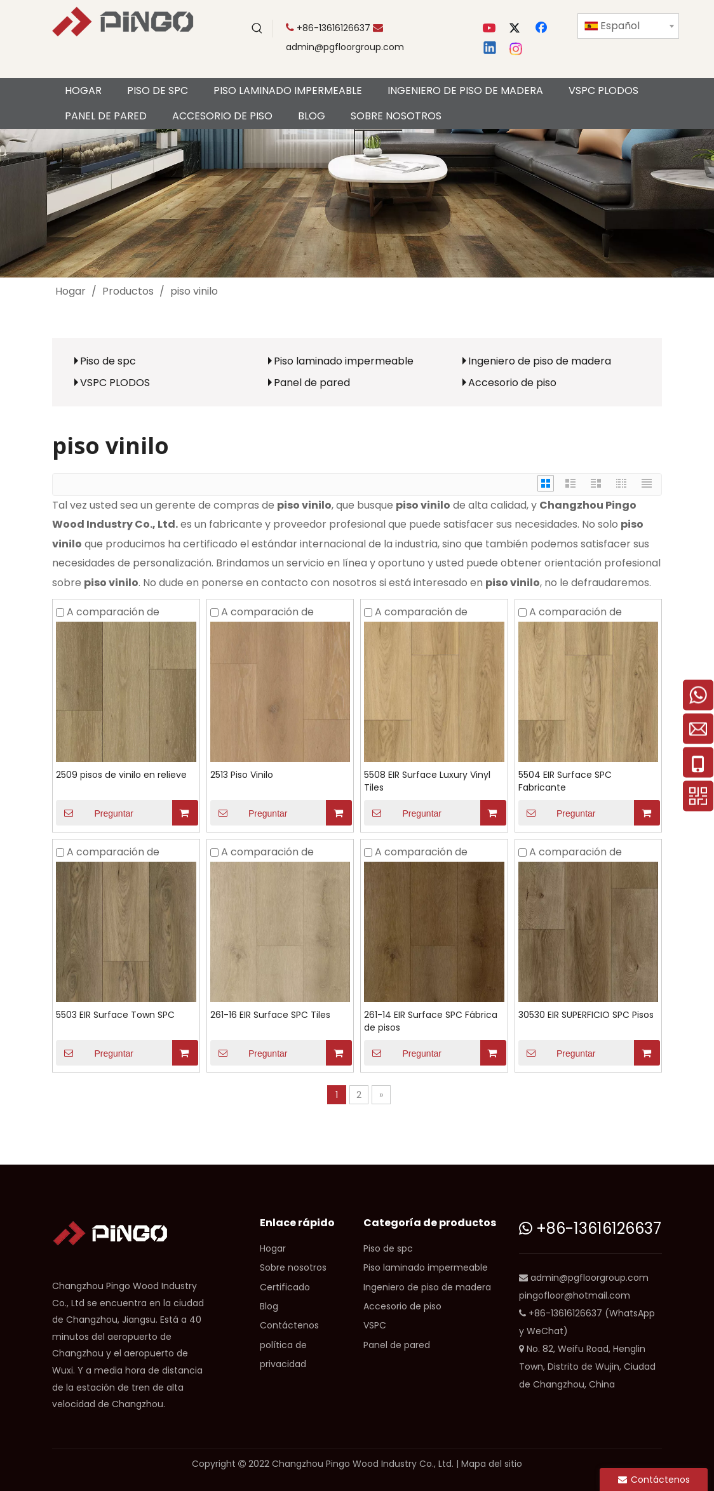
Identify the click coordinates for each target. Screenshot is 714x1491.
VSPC (374, 1325)
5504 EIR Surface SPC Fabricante (565, 781)
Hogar (273, 1248)
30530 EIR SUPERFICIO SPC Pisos (586, 1014)
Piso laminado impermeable (344, 361)
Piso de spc (108, 361)
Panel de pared (312, 382)
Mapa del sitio (491, 1463)
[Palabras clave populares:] (257, 28)
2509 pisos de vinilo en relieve (121, 774)
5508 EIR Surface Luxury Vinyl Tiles (427, 781)
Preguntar (94, 813)
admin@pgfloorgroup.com (345, 47)
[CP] (357, 203)
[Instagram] (516, 49)
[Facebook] (542, 28)
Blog (269, 1306)
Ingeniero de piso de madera (539, 361)
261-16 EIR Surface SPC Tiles (270, 1014)
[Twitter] (516, 28)
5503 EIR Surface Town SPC (115, 1014)
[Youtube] (490, 28)
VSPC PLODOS (115, 382)
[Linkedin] (490, 49)
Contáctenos (289, 1325)
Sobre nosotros (293, 1267)
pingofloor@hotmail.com (574, 1295)
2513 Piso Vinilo (241, 774)
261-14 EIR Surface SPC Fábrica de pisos (430, 1021)
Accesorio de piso (512, 382)
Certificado (285, 1287)
